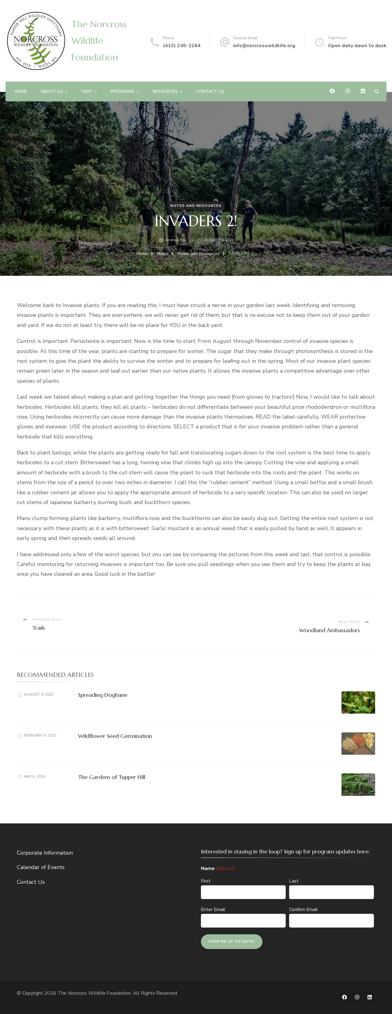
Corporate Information (45, 852)
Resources (165, 91)
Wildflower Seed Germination (115, 735)
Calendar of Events (41, 867)
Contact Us (210, 91)
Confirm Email (303, 909)
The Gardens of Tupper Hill (111, 776)
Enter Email (213, 909)
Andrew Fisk (176, 239)
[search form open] (376, 91)
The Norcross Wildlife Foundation (98, 40)
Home (21, 91)
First (205, 881)
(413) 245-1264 (182, 45)
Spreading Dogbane (102, 694)
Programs (122, 91)
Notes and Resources (195, 205)
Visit (86, 91)
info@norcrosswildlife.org (264, 45)
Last (294, 881)
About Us (52, 91)
